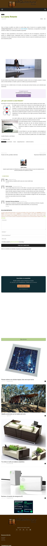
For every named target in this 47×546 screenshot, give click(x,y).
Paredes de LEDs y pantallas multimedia (9, 154)
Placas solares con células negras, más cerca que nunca (17, 379)
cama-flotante (9, 141)
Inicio (2, 12)
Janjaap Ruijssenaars (21, 141)
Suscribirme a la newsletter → (23, 95)
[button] (2, 9)
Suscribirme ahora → (23, 286)
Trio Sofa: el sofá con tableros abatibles (12, 462)
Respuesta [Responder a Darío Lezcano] (7, 197)
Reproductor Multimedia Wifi (40, 154)
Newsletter (3, 537)
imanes (14, 141)
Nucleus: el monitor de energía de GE (12, 496)
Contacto (3, 538)
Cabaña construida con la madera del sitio (13, 414)
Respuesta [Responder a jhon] (7, 182)
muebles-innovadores (30, 141)
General (3, 14)
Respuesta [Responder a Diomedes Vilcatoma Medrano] (7, 206)
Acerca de (3, 540)
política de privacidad (14, 241)
